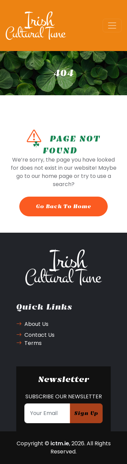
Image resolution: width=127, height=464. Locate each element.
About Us (32, 324)
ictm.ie (59, 443)
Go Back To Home (63, 206)
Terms (29, 343)
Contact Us (35, 335)
